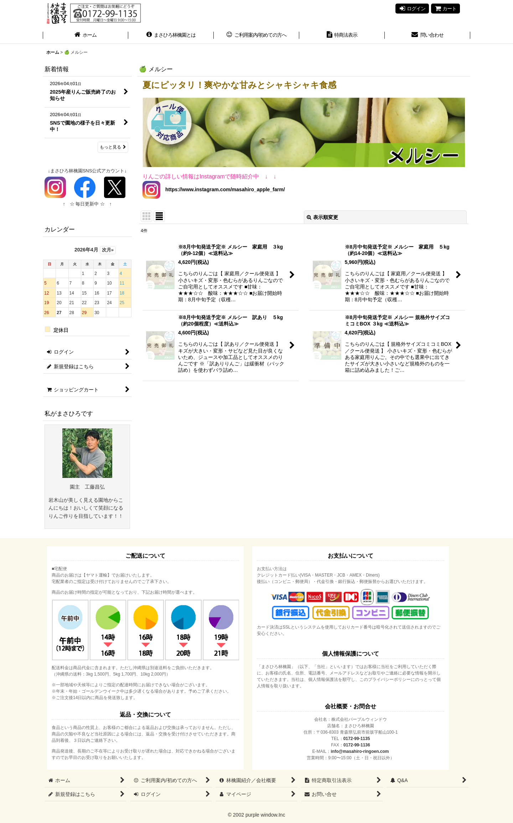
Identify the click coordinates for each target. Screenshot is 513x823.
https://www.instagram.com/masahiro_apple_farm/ (222, 189)
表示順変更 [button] (322, 217)
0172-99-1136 (356, 745)
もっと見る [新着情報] (113, 147)
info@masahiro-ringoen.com (360, 751)
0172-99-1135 (356, 738)
